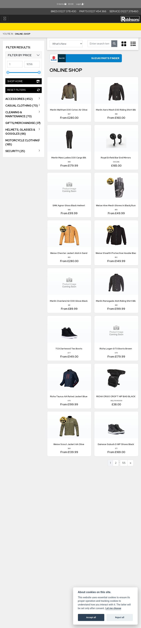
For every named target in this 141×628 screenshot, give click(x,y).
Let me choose (113, 608)
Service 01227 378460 (123, 11)
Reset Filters (23, 90)
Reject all (119, 617)
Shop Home (23, 81)
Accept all (91, 617)
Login (80, 4)
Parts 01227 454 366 (92, 11)
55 (123, 464)
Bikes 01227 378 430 (63, 11)
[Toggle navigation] (4, 18)
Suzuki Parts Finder (81, 59)
